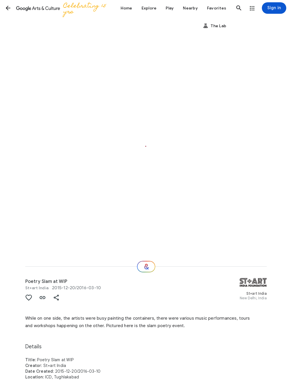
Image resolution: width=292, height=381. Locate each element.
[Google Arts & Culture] (62, 8)
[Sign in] (274, 8)
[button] (8, 8)
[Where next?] (146, 266)
